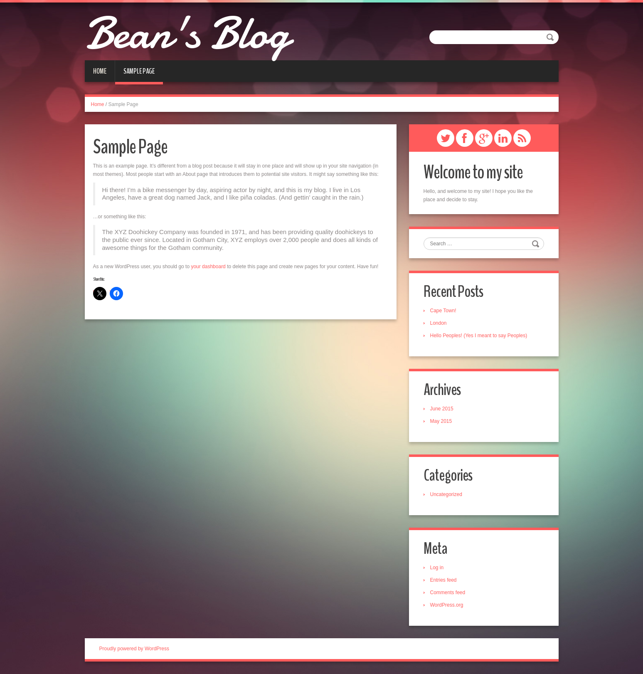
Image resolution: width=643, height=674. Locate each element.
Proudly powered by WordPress (134, 649)
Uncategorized (446, 494)
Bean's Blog (187, 33)
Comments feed (448, 592)
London (438, 323)
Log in (437, 567)
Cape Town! (443, 311)
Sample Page (139, 71)
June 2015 (441, 409)
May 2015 (441, 421)
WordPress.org (446, 605)
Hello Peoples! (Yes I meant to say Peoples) (478, 335)
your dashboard (208, 266)
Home (99, 71)
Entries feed (443, 580)
